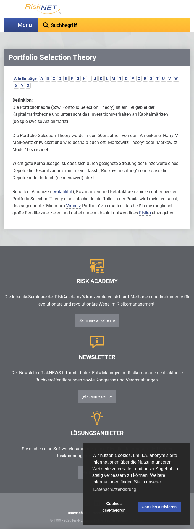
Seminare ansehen (95, 320)
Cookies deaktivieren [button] (113, 506)
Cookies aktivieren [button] (159, 507)
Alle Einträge (25, 78)
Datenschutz (78, 513)
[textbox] (114, 25)
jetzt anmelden (95, 396)
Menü (25, 25)
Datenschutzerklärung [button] (114, 489)
